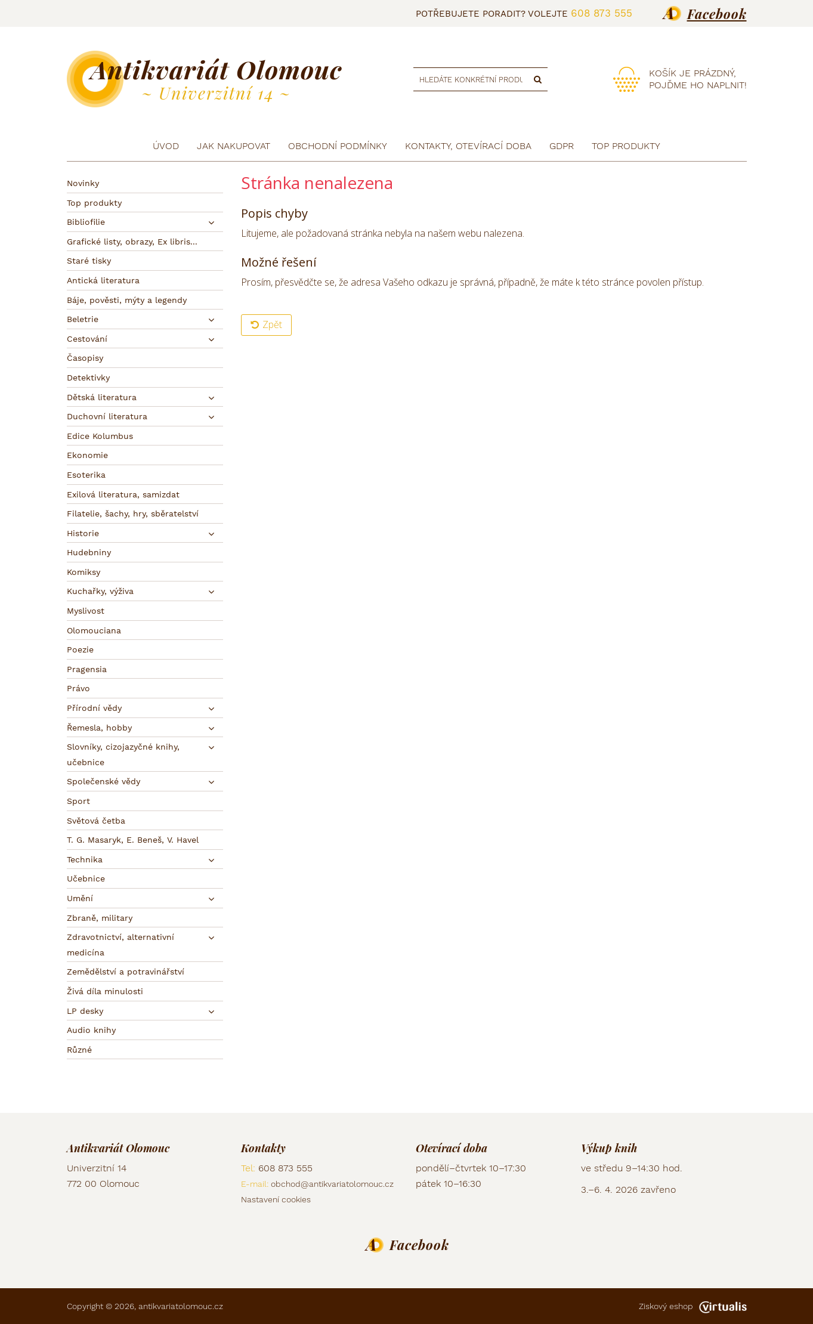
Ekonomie (87, 455)
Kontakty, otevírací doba (468, 145)
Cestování (87, 339)
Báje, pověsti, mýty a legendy (127, 300)
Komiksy (83, 572)
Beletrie (82, 319)
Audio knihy (91, 1030)
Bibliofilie (86, 222)
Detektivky (88, 377)
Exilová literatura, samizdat (123, 494)
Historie (83, 533)
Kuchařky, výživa (100, 591)
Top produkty (94, 203)
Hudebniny (89, 552)
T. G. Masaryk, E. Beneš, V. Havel (133, 839)
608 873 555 (601, 13)
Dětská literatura (102, 397)
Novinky (83, 183)
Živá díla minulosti (105, 991)
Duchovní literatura (107, 416)
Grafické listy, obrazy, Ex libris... (132, 241)
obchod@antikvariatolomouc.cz (332, 1184)
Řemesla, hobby (99, 727)
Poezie (80, 649)
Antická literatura (103, 280)
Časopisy (85, 358)
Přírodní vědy (94, 708)
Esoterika (86, 475)
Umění (80, 898)
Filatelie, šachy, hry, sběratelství (133, 513)
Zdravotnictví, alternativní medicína (120, 944)
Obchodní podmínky (337, 145)
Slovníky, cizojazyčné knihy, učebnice (123, 754)
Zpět (266, 324)
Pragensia (87, 669)
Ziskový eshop (693, 1306)
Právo (78, 688)
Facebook (717, 14)
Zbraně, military (99, 918)
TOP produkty (626, 145)
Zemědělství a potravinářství (125, 971)
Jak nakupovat (233, 145)
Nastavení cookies (276, 1199)
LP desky (85, 1011)
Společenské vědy (103, 781)
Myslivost (85, 610)
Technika (85, 859)
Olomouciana (94, 630)
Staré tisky (89, 260)
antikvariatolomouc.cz (180, 1306)
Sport (78, 801)
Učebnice (86, 878)
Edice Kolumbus (100, 436)
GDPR (561, 145)
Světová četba (96, 820)
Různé (79, 1049)
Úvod (166, 145)
